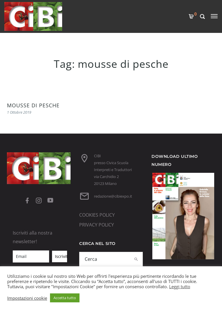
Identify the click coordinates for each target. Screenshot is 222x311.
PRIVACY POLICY (96, 225)
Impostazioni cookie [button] (27, 298)
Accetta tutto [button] (64, 297)
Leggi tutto (179, 286)
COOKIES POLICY (97, 215)
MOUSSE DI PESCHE (33, 105)
